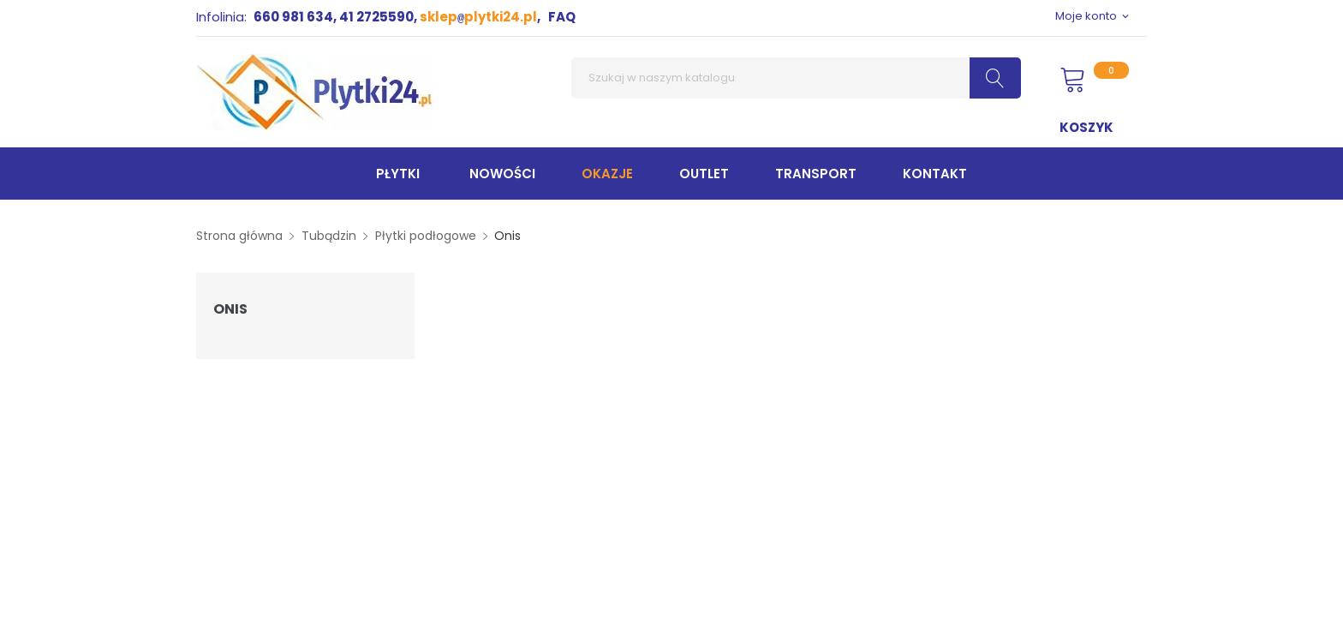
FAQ (562, 17)
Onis (230, 309)
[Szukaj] (796, 78)
